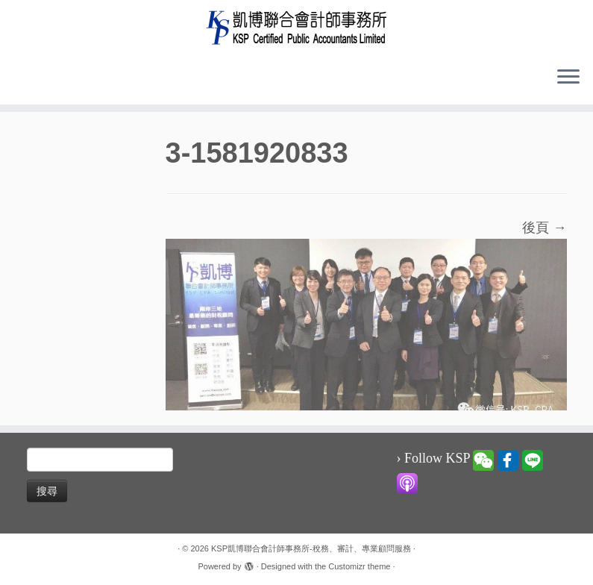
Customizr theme (359, 566)
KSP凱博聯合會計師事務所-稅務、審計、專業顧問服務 (311, 548)
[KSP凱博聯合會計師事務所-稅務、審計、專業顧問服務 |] (296, 27)
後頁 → (544, 227)
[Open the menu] (568, 77)
